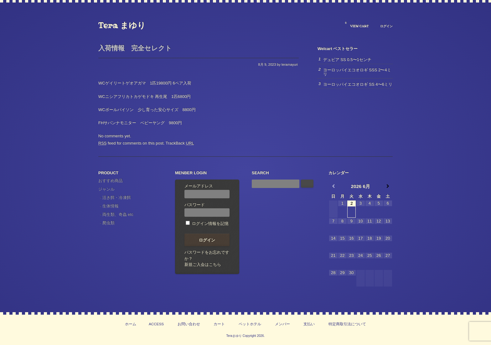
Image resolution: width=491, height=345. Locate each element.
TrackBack (180, 143)
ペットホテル (250, 324)
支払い (309, 324)
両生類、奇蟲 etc (117, 214)
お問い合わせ (189, 324)
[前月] (333, 186)
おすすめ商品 (110, 180)
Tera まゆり (122, 25)
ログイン (386, 26)
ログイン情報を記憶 (207, 223)
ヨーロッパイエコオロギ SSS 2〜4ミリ (357, 72)
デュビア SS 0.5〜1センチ (347, 59)
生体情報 (110, 206)
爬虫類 (108, 223)
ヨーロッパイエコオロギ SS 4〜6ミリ (357, 84)
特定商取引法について (347, 324)
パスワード (207, 209)
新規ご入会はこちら (202, 264)
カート (219, 324)
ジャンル (106, 189)
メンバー (282, 324)
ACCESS (156, 324)
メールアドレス (207, 191)
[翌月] (388, 186)
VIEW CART (357, 24)
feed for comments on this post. (131, 143)
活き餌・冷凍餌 (116, 197)
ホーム (130, 324)
